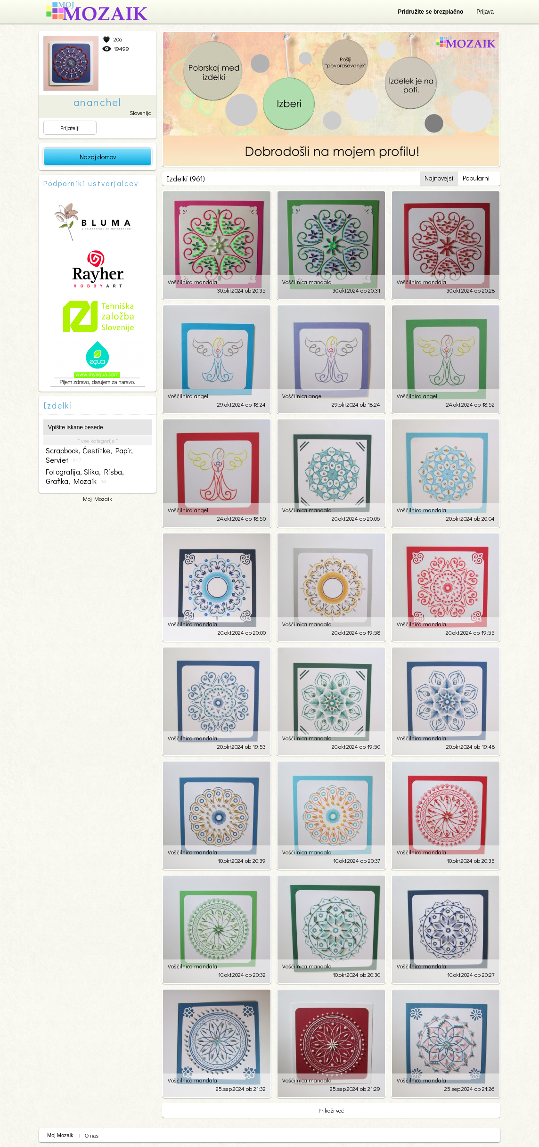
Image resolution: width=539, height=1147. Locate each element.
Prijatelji (70, 127)
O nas (91, 1136)
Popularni (476, 177)
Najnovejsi (439, 177)
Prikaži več (331, 1110)
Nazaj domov (98, 156)
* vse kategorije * (98, 440)
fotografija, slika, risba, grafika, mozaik (85, 476)
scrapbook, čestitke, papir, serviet (89, 455)
